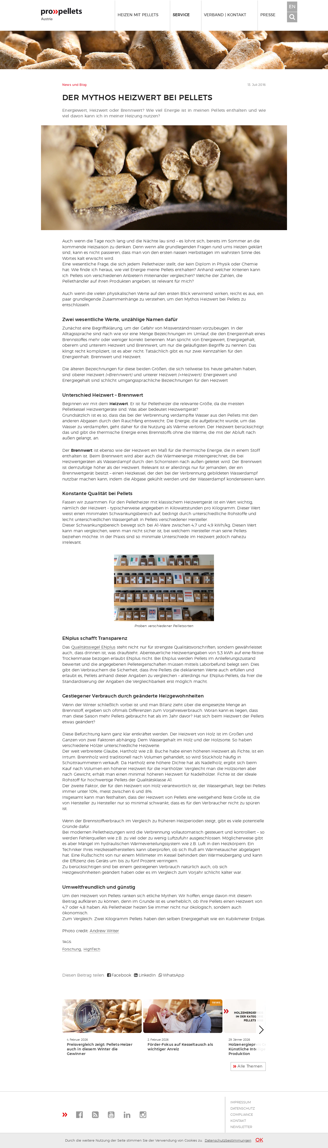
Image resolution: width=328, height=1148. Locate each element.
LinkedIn (145, 975)
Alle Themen (250, 1066)
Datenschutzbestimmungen (228, 1140)
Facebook (119, 975)
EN (292, 7)
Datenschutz (242, 1108)
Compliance (241, 1114)
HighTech (92, 949)
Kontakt (238, 1121)
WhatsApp (171, 975)
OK (259, 1140)
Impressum (240, 1102)
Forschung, (72, 949)
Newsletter (241, 1127)
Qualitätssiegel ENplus (93, 647)
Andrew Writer (104, 931)
